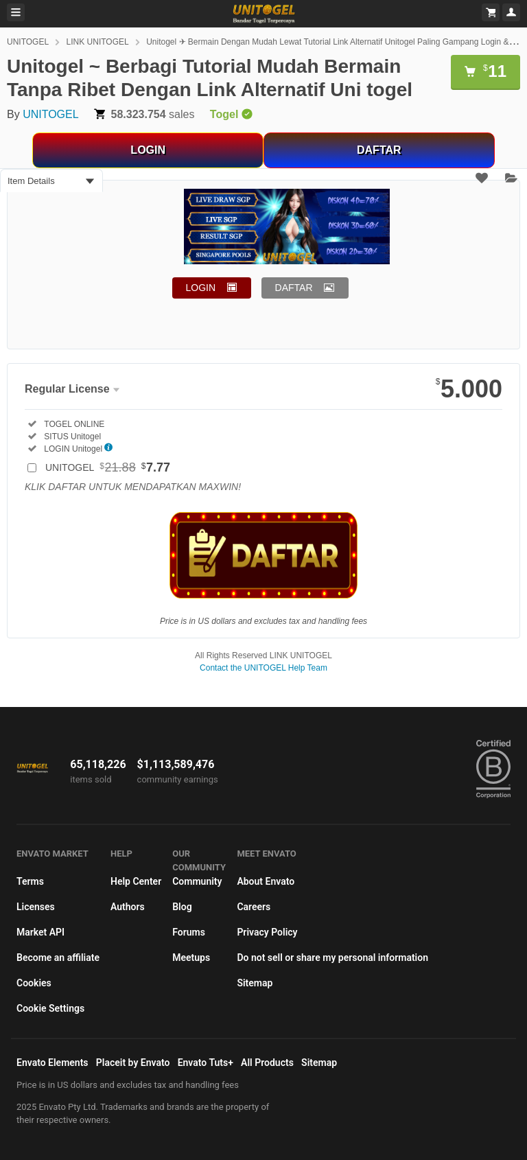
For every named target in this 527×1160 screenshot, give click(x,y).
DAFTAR (379, 150)
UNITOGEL (28, 42)
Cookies (33, 982)
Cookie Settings (50, 1008)
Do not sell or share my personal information (332, 957)
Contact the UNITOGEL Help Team (263, 668)
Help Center (135, 881)
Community (197, 881)
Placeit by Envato (133, 1062)
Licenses (35, 906)
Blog (181, 906)
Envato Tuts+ (205, 1062)
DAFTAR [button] (294, 287)
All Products (267, 1062)
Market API (40, 932)
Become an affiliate (57, 957)
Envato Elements (52, 1062)
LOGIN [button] (201, 287)
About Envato (265, 881)
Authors (127, 906)
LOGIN (147, 150)
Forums (188, 932)
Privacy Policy (267, 932)
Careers (253, 906)
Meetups (191, 957)
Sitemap (254, 982)
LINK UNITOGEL (98, 42)
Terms (30, 881)
